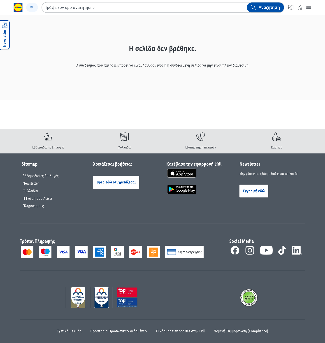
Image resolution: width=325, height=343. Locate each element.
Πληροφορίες (33, 205)
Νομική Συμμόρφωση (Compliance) (241, 331)
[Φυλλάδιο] (290, 7)
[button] (308, 7)
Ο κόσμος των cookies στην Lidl (180, 331)
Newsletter (31, 183)
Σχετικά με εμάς (69, 331)
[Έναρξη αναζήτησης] (265, 7)
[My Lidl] (299, 7)
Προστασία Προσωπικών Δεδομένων (118, 331)
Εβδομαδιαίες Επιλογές (40, 175)
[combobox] (163, 7)
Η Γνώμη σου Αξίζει (37, 198)
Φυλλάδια (30, 190)
